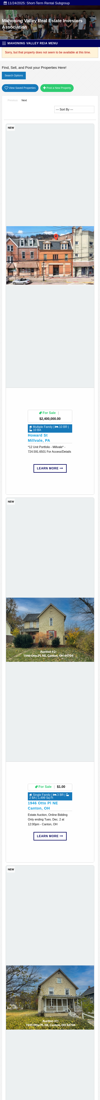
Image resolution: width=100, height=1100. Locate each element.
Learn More (50, 468)
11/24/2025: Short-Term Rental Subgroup (37, 3)
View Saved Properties (20, 88)
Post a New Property (57, 88)
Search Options (14, 75)
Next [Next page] (25, 100)
